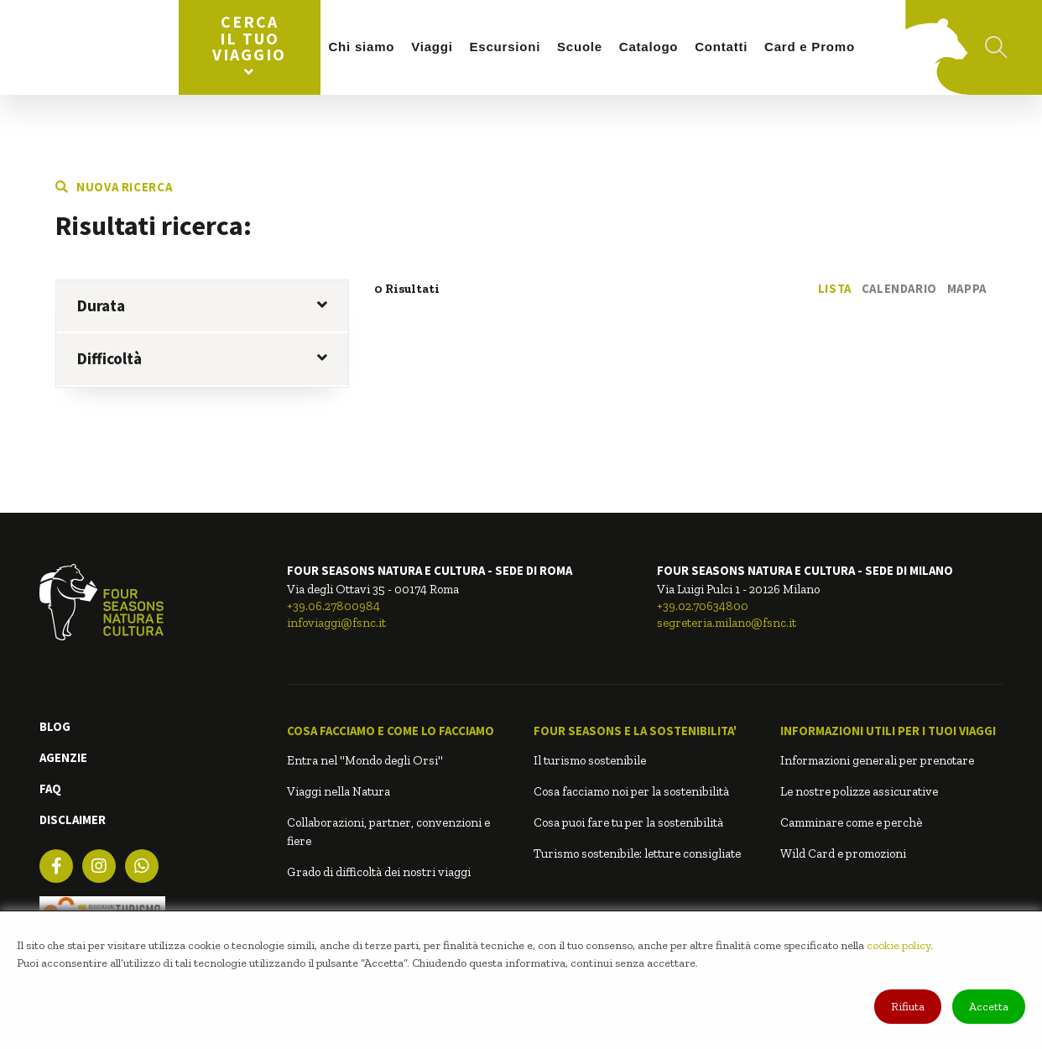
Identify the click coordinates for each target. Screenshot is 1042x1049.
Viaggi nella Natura (338, 791)
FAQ (50, 788)
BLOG (54, 726)
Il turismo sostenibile (590, 760)
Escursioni (505, 46)
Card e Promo (809, 46)
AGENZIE (63, 757)
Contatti (721, 46)
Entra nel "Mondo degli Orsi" (365, 760)
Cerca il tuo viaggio (249, 45)
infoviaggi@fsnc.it (336, 622)
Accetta (988, 1006)
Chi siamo (361, 46)
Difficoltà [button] (201, 358)
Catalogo (648, 46)
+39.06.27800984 (333, 605)
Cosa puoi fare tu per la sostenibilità (628, 822)
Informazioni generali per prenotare (877, 760)
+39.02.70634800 (702, 605)
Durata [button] (201, 305)
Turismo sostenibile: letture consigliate (637, 853)
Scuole (579, 46)
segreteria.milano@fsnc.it (726, 622)
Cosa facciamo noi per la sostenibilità (631, 791)
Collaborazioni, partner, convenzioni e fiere (388, 831)
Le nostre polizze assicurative (859, 791)
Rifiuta (908, 1006)
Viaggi (431, 46)
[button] (397, 731)
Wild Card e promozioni (843, 853)
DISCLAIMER (72, 819)
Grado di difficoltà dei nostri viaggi (379, 871)
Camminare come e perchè (851, 822)
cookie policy (898, 945)
